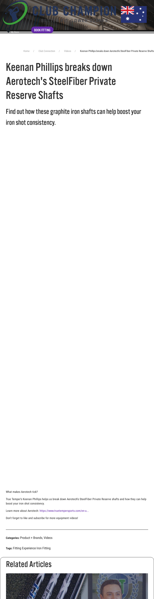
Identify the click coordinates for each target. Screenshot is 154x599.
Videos (48, 538)
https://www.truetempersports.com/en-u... (64, 510)
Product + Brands (31, 538)
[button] (148, 8)
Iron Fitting (44, 548)
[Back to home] (75, 12)
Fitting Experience (24, 548)
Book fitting (42, 30)
